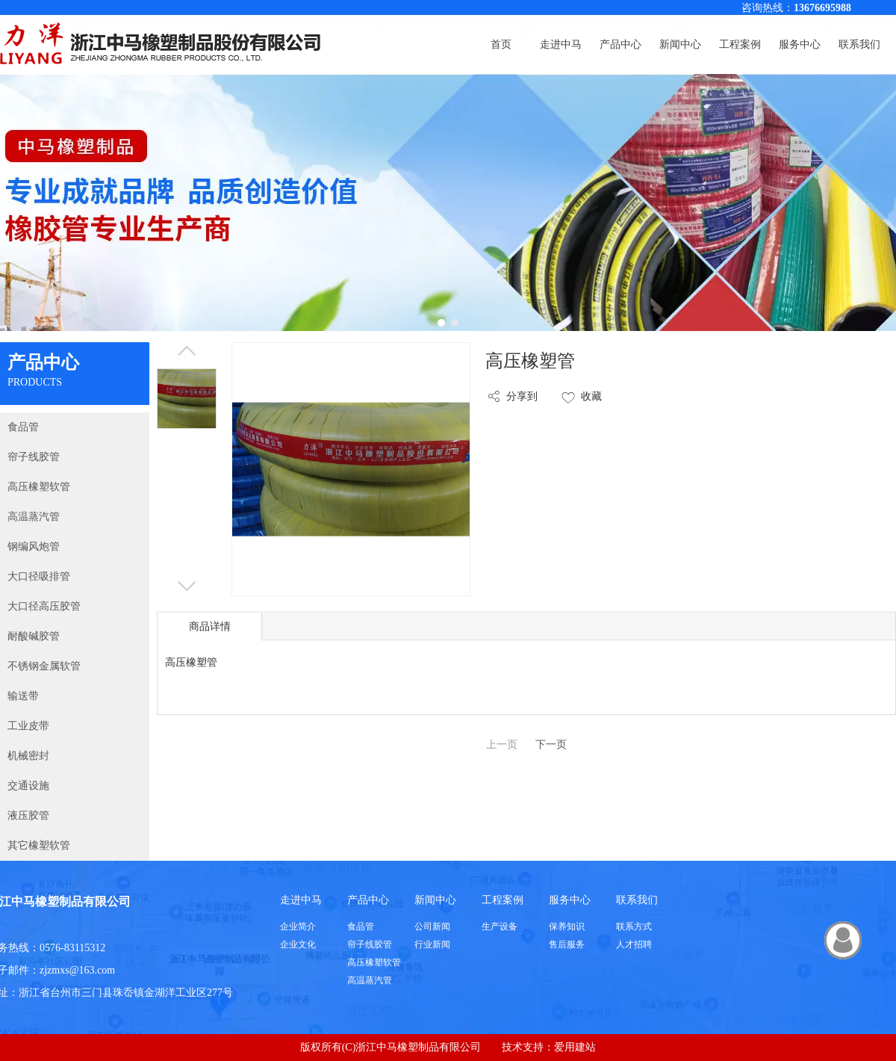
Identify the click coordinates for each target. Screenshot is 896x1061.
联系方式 (634, 926)
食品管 (360, 926)
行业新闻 (432, 944)
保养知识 (567, 926)
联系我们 (637, 900)
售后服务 (567, 944)
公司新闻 (432, 926)
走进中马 (301, 900)
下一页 (551, 744)
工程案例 (502, 900)
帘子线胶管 (369, 944)
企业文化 (298, 944)
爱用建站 (575, 1047)
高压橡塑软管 (374, 962)
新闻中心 (435, 900)
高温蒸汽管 (369, 980)
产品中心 (368, 900)
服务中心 (570, 900)
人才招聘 (634, 944)
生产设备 (499, 926)
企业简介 (298, 926)
